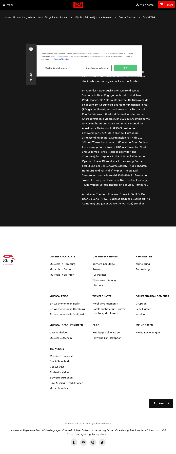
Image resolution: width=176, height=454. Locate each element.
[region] (89, 61)
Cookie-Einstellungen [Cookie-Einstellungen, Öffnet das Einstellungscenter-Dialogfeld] (56, 68)
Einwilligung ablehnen (97, 68)
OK (125, 68)
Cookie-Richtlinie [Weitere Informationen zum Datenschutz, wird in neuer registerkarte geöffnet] (61, 59)
